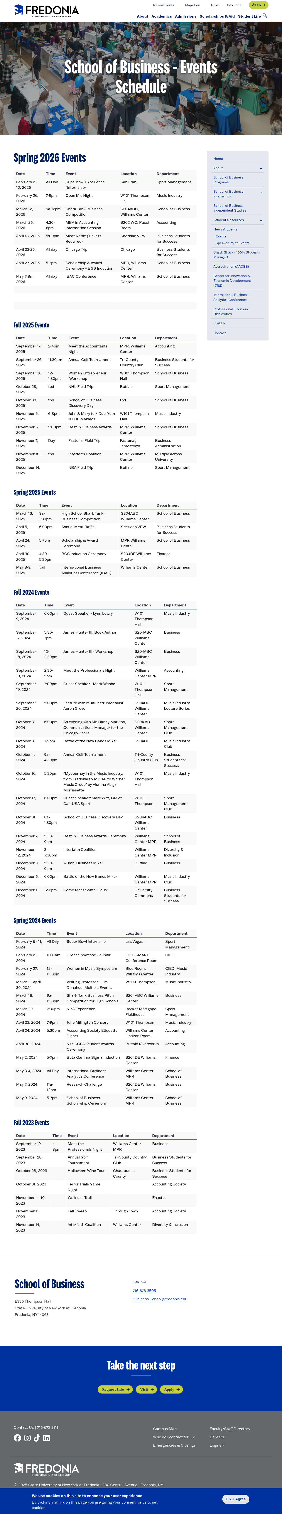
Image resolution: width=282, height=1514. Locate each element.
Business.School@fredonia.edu (160, 1299)
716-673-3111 (47, 1426)
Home (218, 159)
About (129, 16)
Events (221, 236)
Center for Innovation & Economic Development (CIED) (232, 280)
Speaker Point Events (233, 243)
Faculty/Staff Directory (230, 1428)
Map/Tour (192, 5)
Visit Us (219, 323)
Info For (233, 5)
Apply (256, 4)
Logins (215, 1444)
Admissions (178, 16)
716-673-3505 (144, 1290)
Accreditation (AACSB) (231, 266)
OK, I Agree (236, 1499)
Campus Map (165, 1428)
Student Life (247, 16)
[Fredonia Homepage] (46, 11)
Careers (217, 1436)
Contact (219, 333)
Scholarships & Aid (212, 16)
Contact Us (24, 1426)
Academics (152, 16)
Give (214, 5)
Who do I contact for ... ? (174, 1436)
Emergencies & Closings (174, 1444)
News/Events (163, 5)
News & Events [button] (225, 229)
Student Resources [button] (228, 220)
